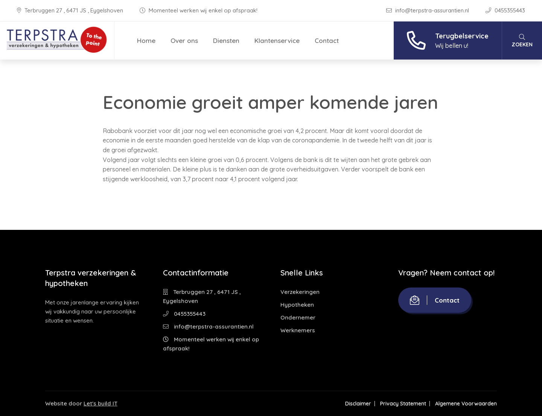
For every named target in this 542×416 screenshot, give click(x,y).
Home (146, 40)
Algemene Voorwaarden (466, 403)
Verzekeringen (300, 291)
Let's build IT (100, 403)
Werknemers (297, 330)
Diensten (226, 40)
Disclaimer (358, 403)
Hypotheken (297, 304)
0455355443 (505, 10)
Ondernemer (297, 317)
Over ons (184, 40)
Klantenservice (277, 40)
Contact (327, 40)
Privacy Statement (403, 403)
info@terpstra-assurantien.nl (428, 10)
